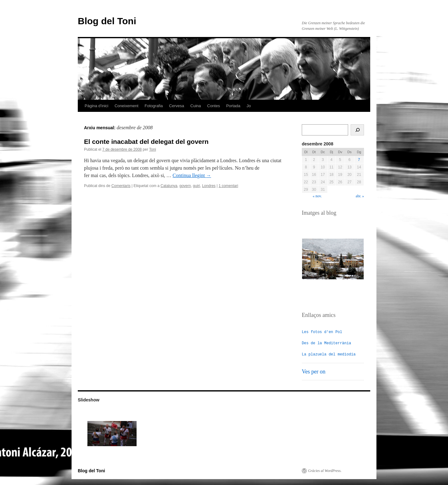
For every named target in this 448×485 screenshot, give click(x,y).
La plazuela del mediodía (329, 354)
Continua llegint (192, 175)
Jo (249, 105)
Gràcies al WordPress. (325, 470)
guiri (196, 186)
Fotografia (154, 105)
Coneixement (126, 105)
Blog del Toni (107, 21)
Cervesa (176, 105)
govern (185, 186)
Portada (233, 105)
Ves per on (313, 371)
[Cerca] (357, 129)
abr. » (360, 196)
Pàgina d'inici (96, 105)
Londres (208, 186)
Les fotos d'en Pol (322, 331)
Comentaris (120, 186)
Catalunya (169, 186)
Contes (213, 105)
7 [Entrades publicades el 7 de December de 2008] (359, 160)
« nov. (317, 196)
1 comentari (228, 186)
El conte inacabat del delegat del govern (146, 141)
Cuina (195, 105)
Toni (152, 149)
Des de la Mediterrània (326, 342)
